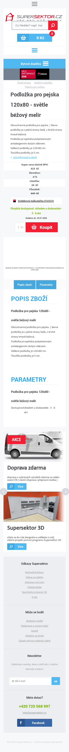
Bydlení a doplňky (43, 82)
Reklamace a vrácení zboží (34, 625)
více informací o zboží (25, 157)
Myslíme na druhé (34, 635)
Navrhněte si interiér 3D (34, 592)
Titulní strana (24, 82)
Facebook (38, 723)
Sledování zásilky (34, 620)
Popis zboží (24, 284)
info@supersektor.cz (34, 713)
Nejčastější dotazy (34, 572)
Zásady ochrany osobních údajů (34, 640)
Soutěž (34, 630)
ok (55, 681)
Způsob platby (34, 587)
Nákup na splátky (34, 577)
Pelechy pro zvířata (35, 87)
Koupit (46, 227)
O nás (34, 597)
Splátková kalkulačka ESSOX (36, 200)
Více (20, 486)
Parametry (46, 284)
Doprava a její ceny (34, 582)
